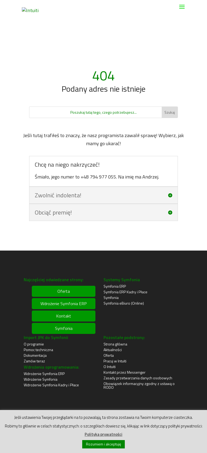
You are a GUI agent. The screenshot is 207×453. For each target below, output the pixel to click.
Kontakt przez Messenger (125, 372)
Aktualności (113, 349)
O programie (34, 344)
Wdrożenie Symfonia (40, 379)
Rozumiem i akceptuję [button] (103, 444)
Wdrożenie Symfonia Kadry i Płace (51, 385)
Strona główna (115, 344)
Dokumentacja (35, 355)
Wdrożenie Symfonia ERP (63, 303)
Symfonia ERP (115, 286)
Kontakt (63, 316)
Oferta (63, 291)
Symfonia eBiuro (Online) (124, 303)
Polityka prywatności (103, 434)
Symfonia (64, 328)
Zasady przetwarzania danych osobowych (138, 378)
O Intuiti (110, 366)
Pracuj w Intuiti (115, 361)
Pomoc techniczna (38, 349)
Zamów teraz (34, 361)
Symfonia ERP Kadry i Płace (125, 292)
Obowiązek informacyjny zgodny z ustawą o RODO (139, 385)
